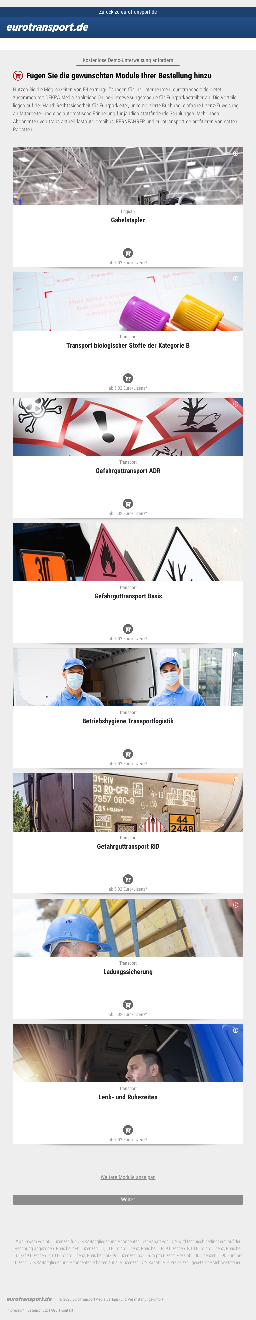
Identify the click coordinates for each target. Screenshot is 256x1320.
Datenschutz (37, 1310)
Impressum (15, 1310)
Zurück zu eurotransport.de (128, 12)
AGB (54, 1310)
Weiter (128, 1199)
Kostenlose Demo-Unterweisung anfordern (128, 60)
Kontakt (67, 1310)
